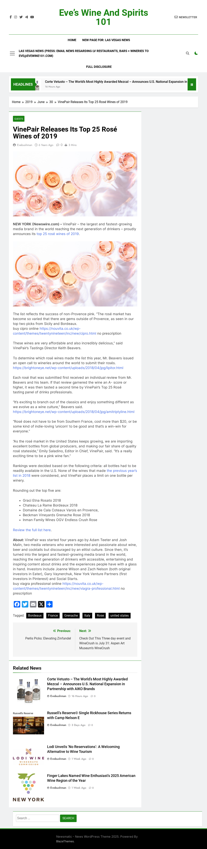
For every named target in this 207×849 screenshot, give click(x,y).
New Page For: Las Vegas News (106, 40)
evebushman (24, 145)
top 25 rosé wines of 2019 (58, 234)
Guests (18, 118)
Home (72, 40)
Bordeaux (35, 615)
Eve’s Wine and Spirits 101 (103, 17)
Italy (87, 615)
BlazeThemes (65, 841)
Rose (100, 615)
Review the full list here (32, 530)
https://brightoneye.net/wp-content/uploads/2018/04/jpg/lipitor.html (68, 368)
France (53, 615)
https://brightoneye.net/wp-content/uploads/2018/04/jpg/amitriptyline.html (73, 412)
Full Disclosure (99, 67)
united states (119, 615)
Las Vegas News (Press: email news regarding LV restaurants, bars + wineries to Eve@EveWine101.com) (84, 53)
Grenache (71, 615)
